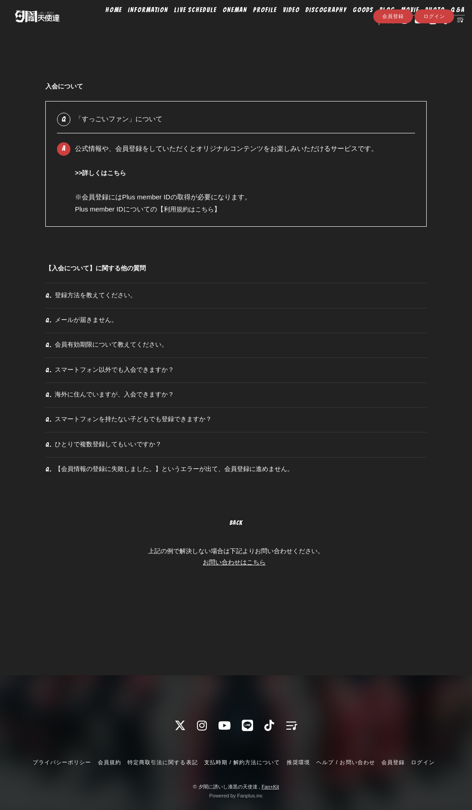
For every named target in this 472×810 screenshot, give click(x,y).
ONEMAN (224, 25)
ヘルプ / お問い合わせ (345, 762)
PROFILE (254, 25)
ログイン (434, 52)
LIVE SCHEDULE (184, 25)
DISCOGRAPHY (315, 25)
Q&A (446, 25)
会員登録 (393, 52)
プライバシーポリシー (62, 762)
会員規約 (109, 762)
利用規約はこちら (191, 209)
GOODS (352, 25)
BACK (236, 584)
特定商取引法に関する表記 (162, 762)
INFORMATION (137, 25)
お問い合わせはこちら (234, 624)
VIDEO (279, 25)
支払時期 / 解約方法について (242, 762)
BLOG (376, 25)
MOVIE (399, 25)
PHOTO (423, 25)
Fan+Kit (270, 786)
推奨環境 (298, 762)
